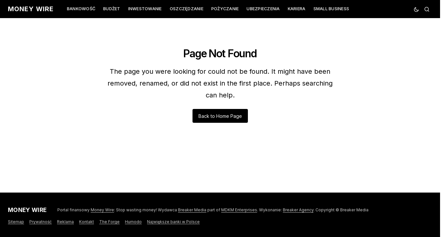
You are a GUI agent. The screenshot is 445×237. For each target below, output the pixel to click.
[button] (416, 9)
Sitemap (16, 221)
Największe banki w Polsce (173, 221)
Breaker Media (192, 209)
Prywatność (40, 221)
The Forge (109, 221)
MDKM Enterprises (239, 209)
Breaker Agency (298, 209)
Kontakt (86, 221)
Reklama (65, 221)
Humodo (133, 221)
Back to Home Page (220, 116)
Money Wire (31, 9)
